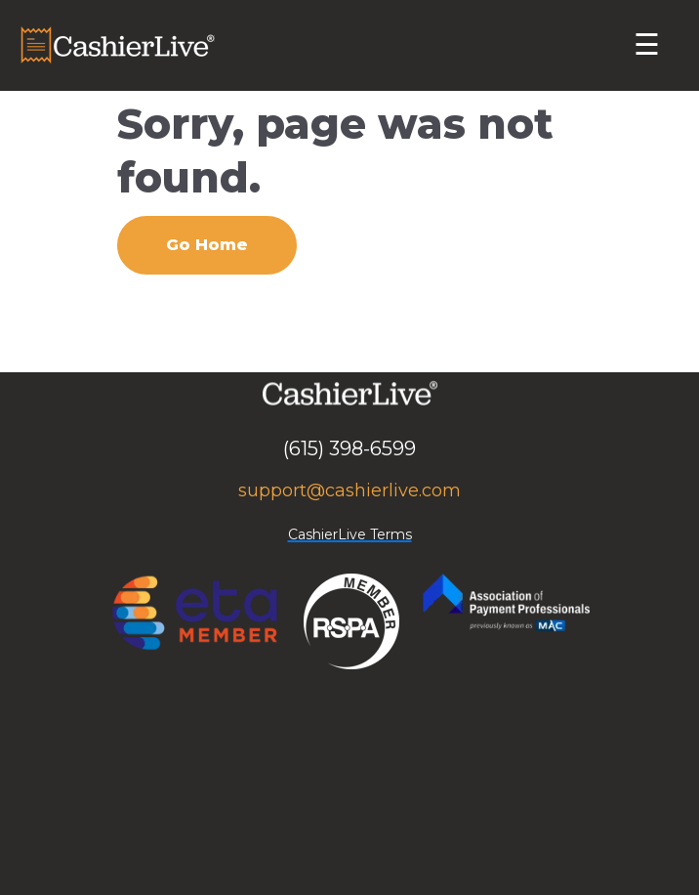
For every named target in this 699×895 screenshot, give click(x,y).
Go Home (207, 244)
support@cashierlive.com (349, 490)
